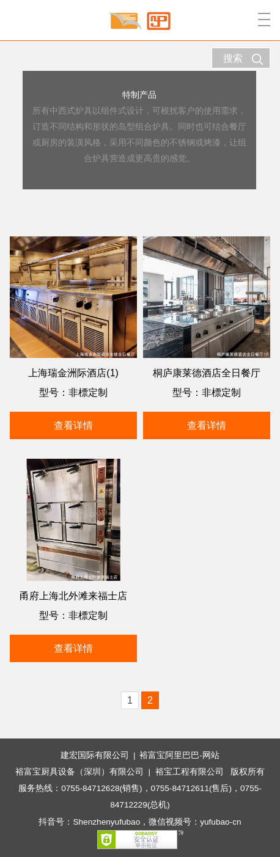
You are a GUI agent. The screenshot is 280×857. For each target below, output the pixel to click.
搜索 (243, 59)
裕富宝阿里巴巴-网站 (179, 755)
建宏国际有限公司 (95, 755)
